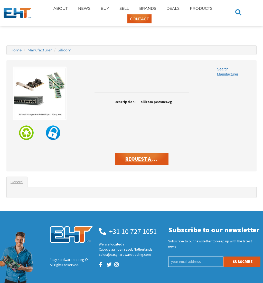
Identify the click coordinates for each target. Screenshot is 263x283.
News (84, 8)
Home (16, 50)
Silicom (64, 50)
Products (201, 8)
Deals (173, 8)
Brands (147, 8)
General (17, 182)
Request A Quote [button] (146, 159)
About (60, 8)
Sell (124, 8)
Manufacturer (39, 50)
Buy (105, 8)
